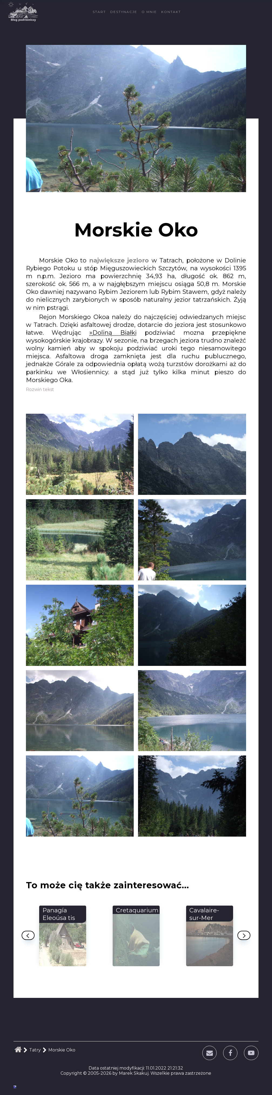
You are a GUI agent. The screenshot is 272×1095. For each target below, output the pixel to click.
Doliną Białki (114, 332)
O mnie (149, 12)
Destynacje (123, 12)
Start (99, 12)
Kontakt (171, 12)
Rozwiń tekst (40, 389)
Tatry (35, 1050)
